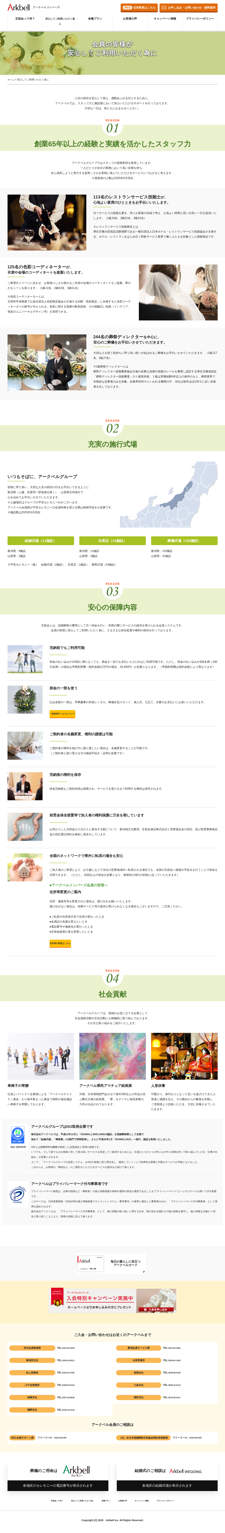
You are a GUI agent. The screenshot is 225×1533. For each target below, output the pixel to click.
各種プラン (95, 16)
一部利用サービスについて (81, 714)
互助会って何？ (25, 16)
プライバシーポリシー (200, 16)
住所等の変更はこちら (81, 946)
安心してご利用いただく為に (60, 16)
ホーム (11, 79)
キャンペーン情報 (165, 16)
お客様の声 (130, 16)
